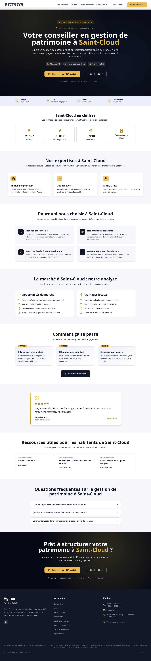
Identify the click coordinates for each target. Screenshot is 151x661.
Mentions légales (140, 652)
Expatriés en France (61, 621)
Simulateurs (101, 4)
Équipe (74, 4)
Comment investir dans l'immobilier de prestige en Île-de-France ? (75, 521)
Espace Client (117, 5)
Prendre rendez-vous (137, 5)
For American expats (61, 625)
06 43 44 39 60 (94, 74)
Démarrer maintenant (75, 373)
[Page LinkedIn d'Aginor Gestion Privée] (6, 622)
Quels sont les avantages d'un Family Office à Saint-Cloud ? (75, 512)
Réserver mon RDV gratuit (62, 74)
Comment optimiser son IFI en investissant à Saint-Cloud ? (75, 504)
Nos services (62, 4)
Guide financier (87, 4)
